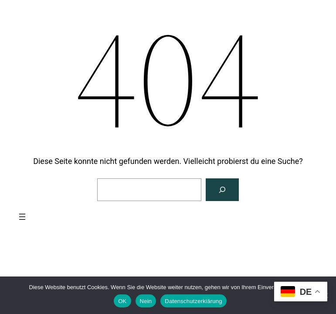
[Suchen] (222, 189)
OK (122, 301)
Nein (146, 301)
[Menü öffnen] (22, 217)
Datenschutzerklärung (193, 301)
